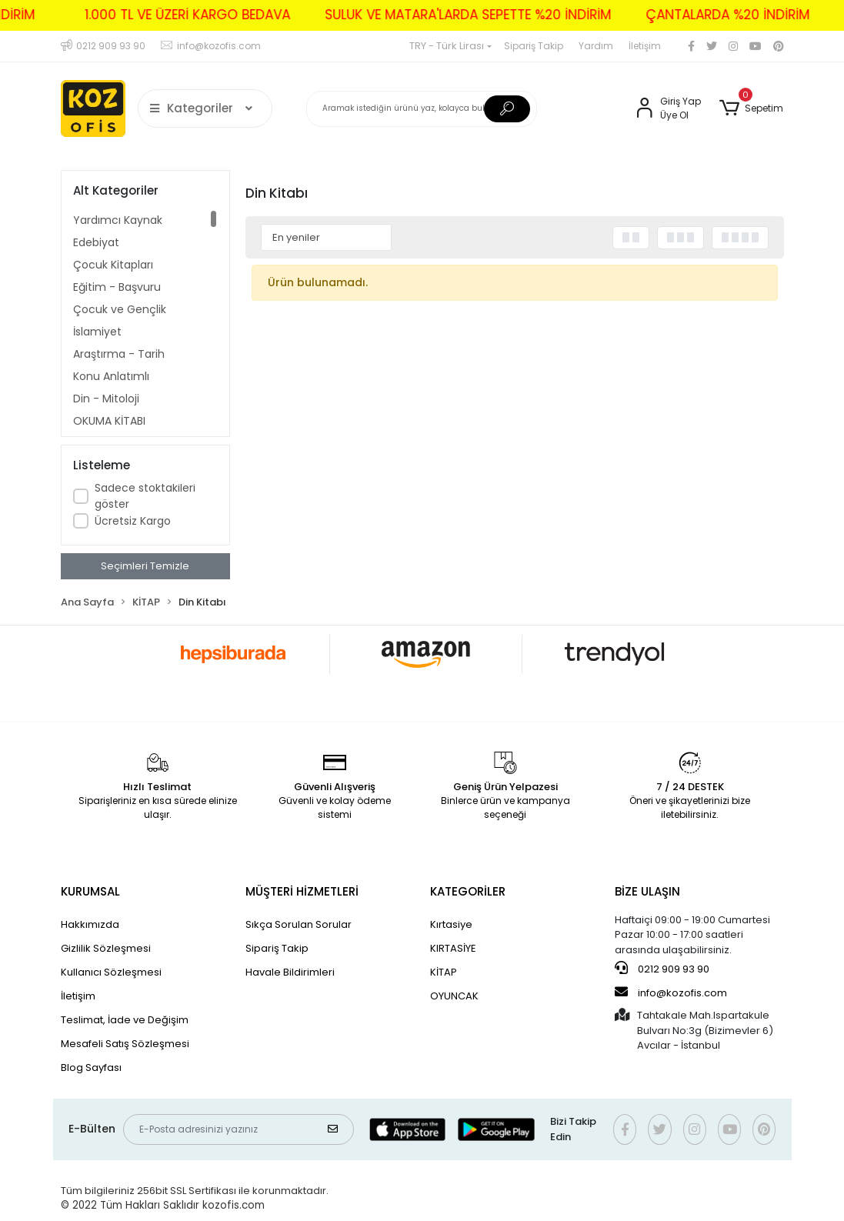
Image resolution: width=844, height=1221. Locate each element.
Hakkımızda (90, 924)
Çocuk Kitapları (113, 264)
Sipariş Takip (533, 45)
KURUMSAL (90, 891)
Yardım (596, 45)
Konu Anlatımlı (111, 376)
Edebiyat (96, 242)
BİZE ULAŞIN (647, 891)
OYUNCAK (454, 996)
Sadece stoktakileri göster (145, 496)
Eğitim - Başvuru (117, 287)
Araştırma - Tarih (119, 354)
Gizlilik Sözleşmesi (106, 948)
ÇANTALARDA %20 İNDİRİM (711, 14)
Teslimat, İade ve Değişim (124, 1019)
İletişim (645, 45)
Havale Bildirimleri (290, 972)
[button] (751, 108)
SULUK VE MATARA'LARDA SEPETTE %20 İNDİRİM (452, 14)
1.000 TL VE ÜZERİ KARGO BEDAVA (171, 14)
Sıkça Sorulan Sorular (298, 924)
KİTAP (443, 972)
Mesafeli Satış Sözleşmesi (125, 1043)
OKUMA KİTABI (109, 421)
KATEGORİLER (467, 891)
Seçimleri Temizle (145, 566)
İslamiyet (97, 331)
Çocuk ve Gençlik (119, 309)
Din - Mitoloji (106, 398)
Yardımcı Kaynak (117, 220)
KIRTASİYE (453, 948)
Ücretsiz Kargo (133, 521)
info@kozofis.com (671, 992)
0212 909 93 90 (662, 968)
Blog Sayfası (91, 1067)
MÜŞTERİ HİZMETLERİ (302, 891)
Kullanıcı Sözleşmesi (111, 972)
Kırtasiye (451, 924)
